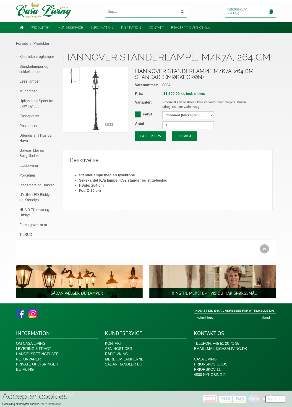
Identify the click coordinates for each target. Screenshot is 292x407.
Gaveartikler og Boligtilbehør (31, 153)
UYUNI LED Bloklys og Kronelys (35, 197)
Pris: (139, 94)
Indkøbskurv (250, 11)
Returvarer (28, 359)
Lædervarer (28, 165)
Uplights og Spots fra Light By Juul (36, 103)
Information (102, 27)
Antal (139, 124)
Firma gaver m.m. (33, 225)
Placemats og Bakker (36, 185)
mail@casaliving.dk (227, 349)
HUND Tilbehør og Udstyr (34, 212)
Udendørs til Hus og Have (35, 138)
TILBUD (25, 235)
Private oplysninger (37, 364)
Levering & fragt (33, 349)
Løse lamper (29, 81)
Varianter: (143, 102)
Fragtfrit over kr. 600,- (191, 27)
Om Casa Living (31, 343)
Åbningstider (118, 349)
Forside (22, 43)
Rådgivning (116, 354)
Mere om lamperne (124, 359)
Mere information (51, 404)
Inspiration (131, 27)
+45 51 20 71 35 (226, 343)
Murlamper (28, 91)
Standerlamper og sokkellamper (33, 69)
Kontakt (156, 27)
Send (266, 317)
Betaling (25, 369)
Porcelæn (27, 175)
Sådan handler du (123, 364)
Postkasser (28, 126)
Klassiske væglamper (36, 57)
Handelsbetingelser (37, 354)
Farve (144, 114)
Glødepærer (29, 116)
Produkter (40, 27)
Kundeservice (70, 27)
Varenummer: (146, 85)
